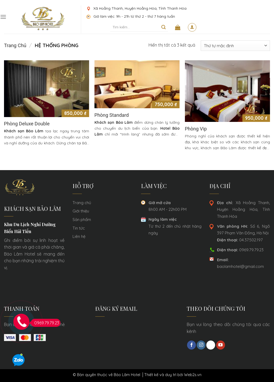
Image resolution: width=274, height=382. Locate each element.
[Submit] (163, 27)
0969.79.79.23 (240, 249)
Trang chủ (15, 45)
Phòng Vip (196, 129)
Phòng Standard (111, 115)
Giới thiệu (81, 211)
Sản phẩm (82, 219)
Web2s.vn (192, 374)
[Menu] (3, 16)
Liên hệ (79, 236)
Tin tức (79, 228)
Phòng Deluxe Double (27, 123)
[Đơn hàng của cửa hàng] (235, 45)
